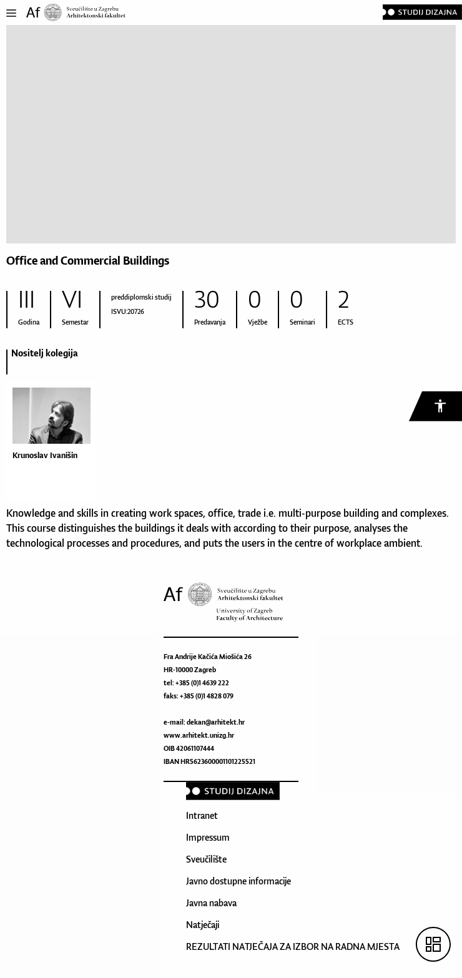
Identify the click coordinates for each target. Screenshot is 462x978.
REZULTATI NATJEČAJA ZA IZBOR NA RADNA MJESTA (293, 946)
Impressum (208, 837)
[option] (48, 426)
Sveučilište (206, 859)
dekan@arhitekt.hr (216, 722)
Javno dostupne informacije (238, 881)
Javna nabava (211, 903)
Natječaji (202, 925)
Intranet (202, 815)
